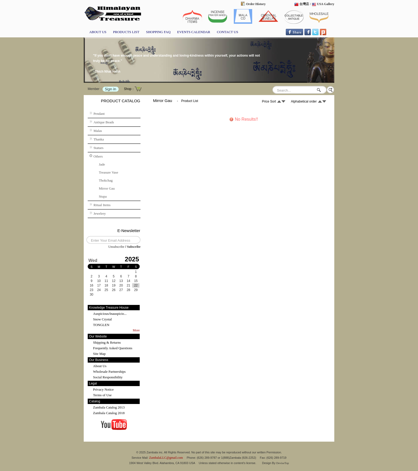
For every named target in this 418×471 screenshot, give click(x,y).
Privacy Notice (103, 389)
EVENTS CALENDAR (193, 32)
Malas (98, 131)
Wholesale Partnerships (109, 372)
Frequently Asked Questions (112, 348)
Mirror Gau (107, 188)
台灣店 (304, 4)
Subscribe (133, 247)
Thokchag (106, 180)
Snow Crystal (102, 319)
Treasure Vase (108, 172)
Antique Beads (104, 122)
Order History (256, 4)
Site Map (99, 354)
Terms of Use (102, 395)
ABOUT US (97, 32)
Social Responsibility (108, 377)
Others (98, 156)
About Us (99, 366)
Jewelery (100, 213)
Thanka (99, 139)
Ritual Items (102, 205)
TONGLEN (101, 325)
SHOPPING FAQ (158, 32)
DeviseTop (282, 463)
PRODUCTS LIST (126, 32)
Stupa (103, 196)
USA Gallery (325, 4)
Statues (99, 148)
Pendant (99, 114)
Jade (102, 164)
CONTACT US (227, 32)
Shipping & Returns (107, 342)
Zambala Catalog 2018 (108, 413)
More (136, 330)
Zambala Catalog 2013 (108, 407)
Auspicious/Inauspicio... (110, 314)
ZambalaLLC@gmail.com (166, 458)
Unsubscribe (116, 247)
